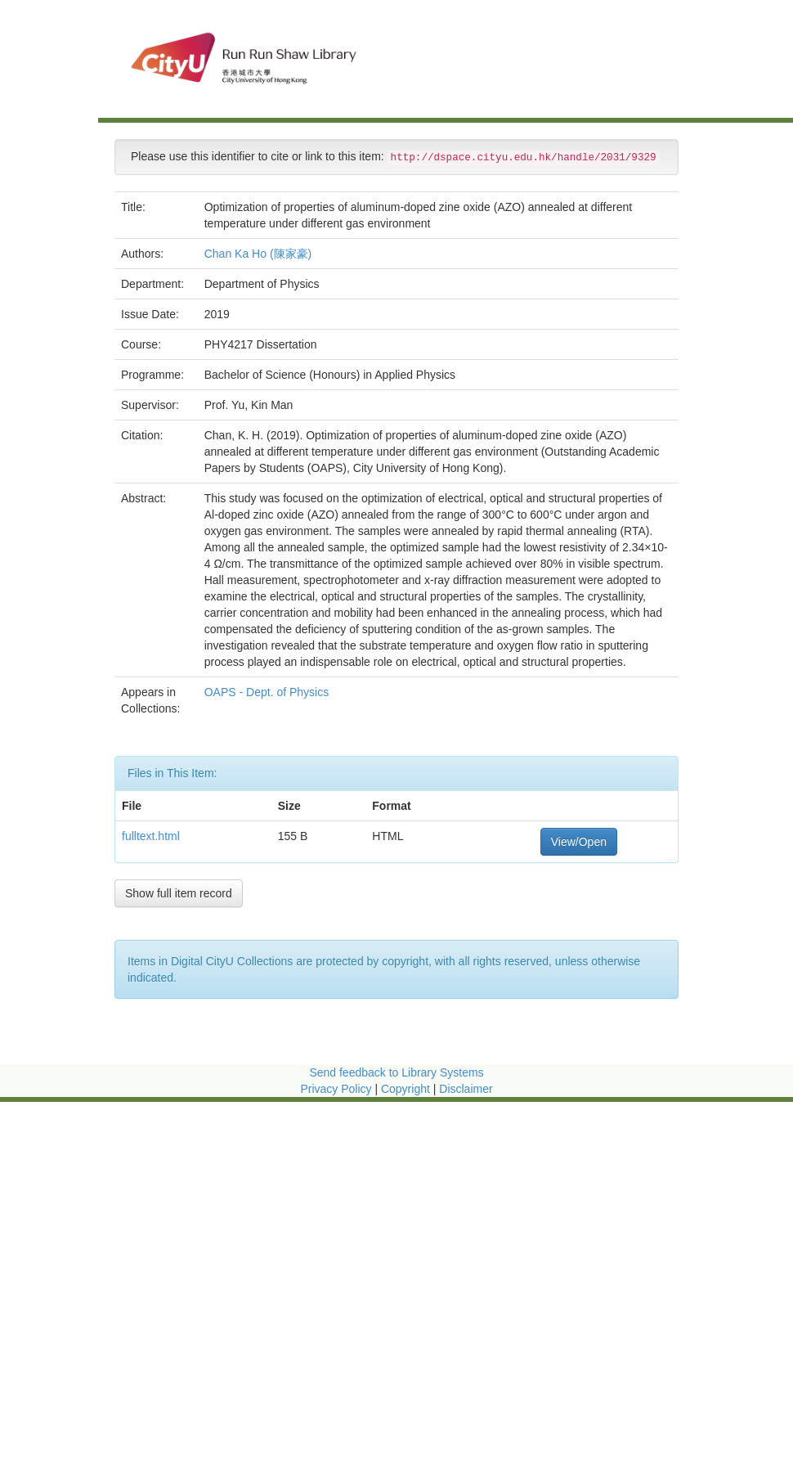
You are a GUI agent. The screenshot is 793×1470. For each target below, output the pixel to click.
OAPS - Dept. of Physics (268, 692)
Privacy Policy (335, 1088)
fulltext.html (151, 836)
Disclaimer (465, 1088)
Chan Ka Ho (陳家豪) (257, 253)
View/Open (579, 841)
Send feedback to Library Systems (396, 1072)
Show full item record (178, 893)
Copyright (407, 1088)
